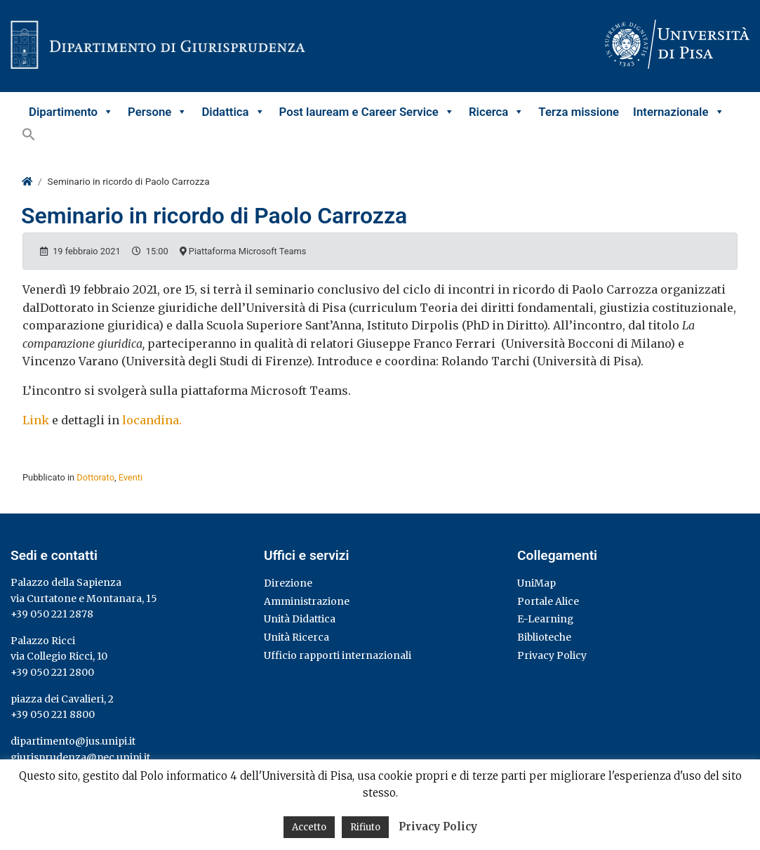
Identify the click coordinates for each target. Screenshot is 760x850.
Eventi (130, 477)
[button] (29, 134)
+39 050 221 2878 (52, 614)
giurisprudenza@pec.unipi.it (80, 757)
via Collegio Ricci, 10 (59, 656)
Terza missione (578, 112)
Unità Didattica (299, 619)
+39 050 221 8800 (53, 714)
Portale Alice (548, 601)
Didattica (233, 112)
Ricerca (496, 112)
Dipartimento (71, 112)
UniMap (536, 583)
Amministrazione (306, 601)
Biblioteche (544, 637)
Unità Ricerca (296, 637)
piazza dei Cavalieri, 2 (62, 699)
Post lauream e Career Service (367, 112)
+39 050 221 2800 (52, 672)
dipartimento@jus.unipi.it (73, 741)
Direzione (288, 583)
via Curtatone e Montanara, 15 (84, 598)
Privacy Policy (552, 655)
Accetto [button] (309, 827)
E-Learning (545, 619)
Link (35, 420)
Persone (157, 112)
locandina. (152, 420)
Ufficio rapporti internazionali (337, 655)
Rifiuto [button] (365, 827)
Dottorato (95, 477)
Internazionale (678, 112)
